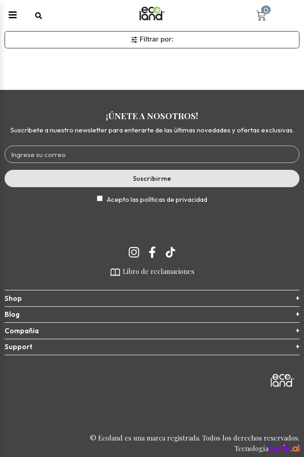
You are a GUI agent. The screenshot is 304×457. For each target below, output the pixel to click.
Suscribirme (152, 178)
